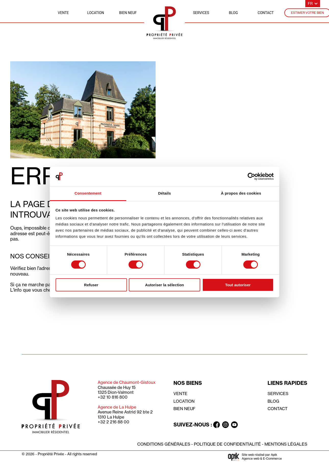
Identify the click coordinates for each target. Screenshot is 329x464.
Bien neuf (184, 408)
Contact (277, 408)
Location (184, 401)
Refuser (91, 285)
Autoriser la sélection (164, 285)
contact (266, 13)
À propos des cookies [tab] (241, 193)
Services (278, 393)
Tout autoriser (238, 285)
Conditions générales (163, 444)
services (201, 13)
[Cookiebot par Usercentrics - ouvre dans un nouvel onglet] (251, 176)
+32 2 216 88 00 (113, 421)
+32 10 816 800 (113, 397)
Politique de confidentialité (227, 444)
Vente (180, 393)
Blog (273, 401)
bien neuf (128, 13)
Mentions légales (285, 444)
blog (233, 13)
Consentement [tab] (87, 193)
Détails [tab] (164, 193)
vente (63, 13)
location (95, 13)
